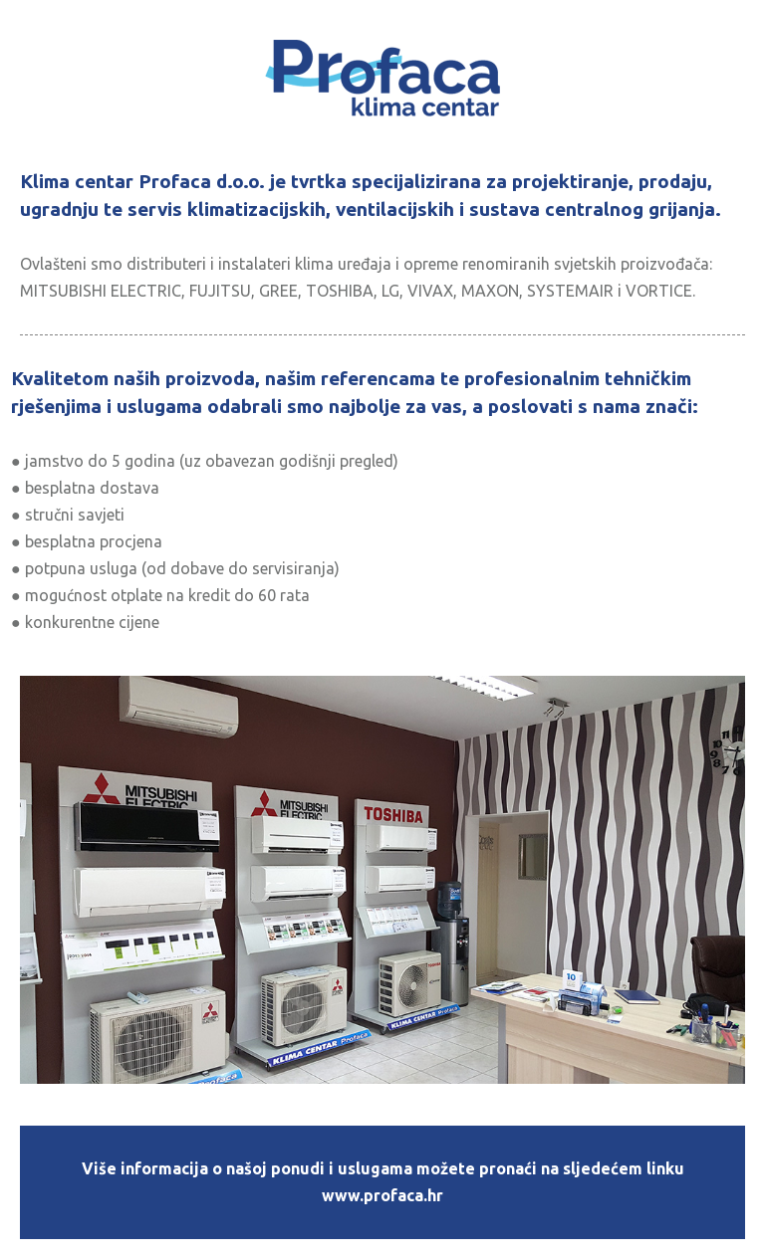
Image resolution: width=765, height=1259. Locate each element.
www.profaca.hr (382, 1195)
